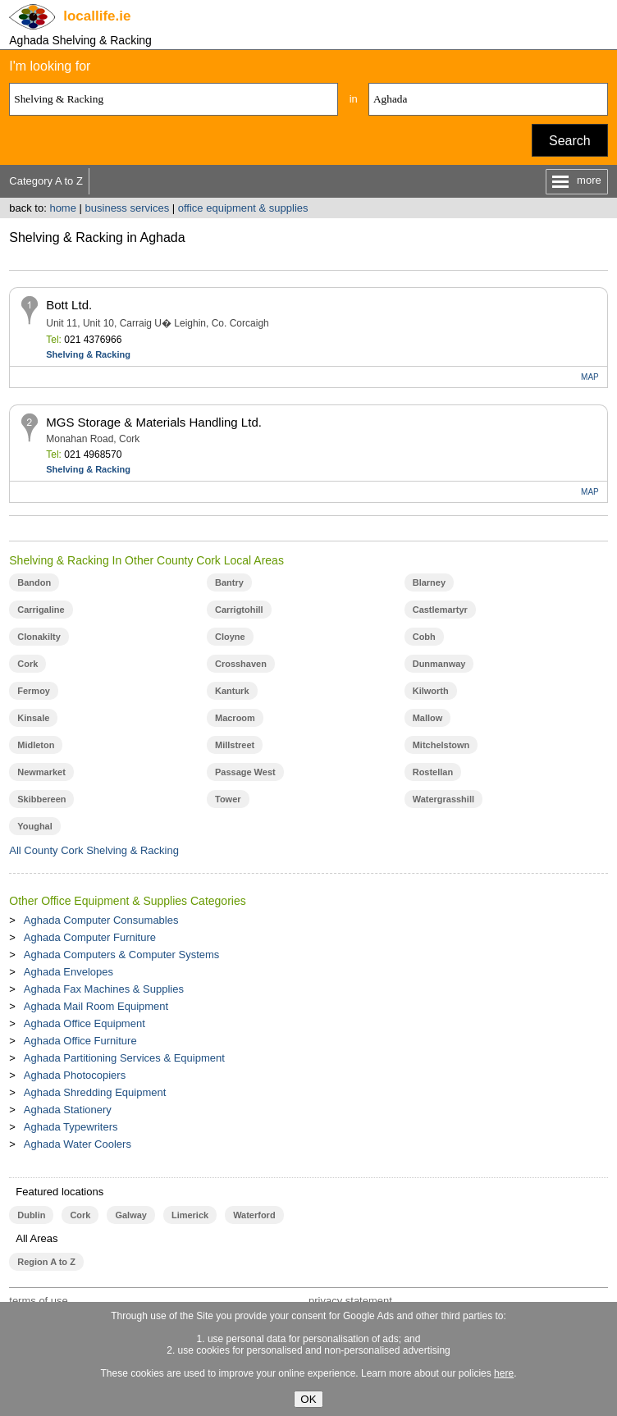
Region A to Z (46, 1262)
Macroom (235, 718)
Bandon (34, 582)
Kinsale (33, 718)
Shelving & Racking (88, 354)
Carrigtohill (239, 609)
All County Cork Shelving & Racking (94, 850)
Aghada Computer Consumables (101, 920)
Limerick (189, 1215)
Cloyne (230, 637)
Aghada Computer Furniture (90, 937)
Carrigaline (40, 609)
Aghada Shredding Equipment (95, 1092)
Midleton (35, 745)
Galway (130, 1215)
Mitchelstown (441, 745)
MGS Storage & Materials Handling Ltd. (154, 422)
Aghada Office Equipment (84, 1023)
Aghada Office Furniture (80, 1041)
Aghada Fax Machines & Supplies (104, 989)
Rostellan (433, 772)
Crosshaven (241, 664)
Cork (27, 664)
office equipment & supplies (243, 208)
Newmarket (41, 772)
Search (570, 141)
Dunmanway (439, 664)
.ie (96, 16)
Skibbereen (41, 799)
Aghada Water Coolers (77, 1144)
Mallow (428, 718)
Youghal (35, 826)
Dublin (31, 1215)
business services (127, 208)
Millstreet (234, 745)
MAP (590, 376)
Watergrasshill (443, 799)
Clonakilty (39, 637)
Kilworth (431, 691)
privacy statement (350, 1301)
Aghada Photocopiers (75, 1075)
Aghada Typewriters (71, 1127)
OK (308, 1399)
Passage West (245, 772)
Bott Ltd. (69, 305)
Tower (228, 799)
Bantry (229, 582)
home (62, 208)
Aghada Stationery (68, 1109)
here (504, 1373)
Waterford (254, 1215)
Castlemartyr (440, 609)
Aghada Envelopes (68, 972)
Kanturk (232, 691)
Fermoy (33, 691)
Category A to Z (46, 181)
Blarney (429, 582)
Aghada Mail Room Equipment (96, 1006)
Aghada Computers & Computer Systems (121, 954)
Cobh (424, 637)
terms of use (38, 1301)
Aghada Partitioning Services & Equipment (124, 1058)
